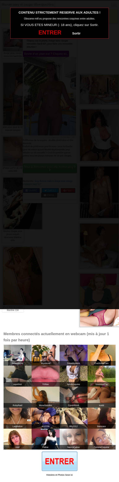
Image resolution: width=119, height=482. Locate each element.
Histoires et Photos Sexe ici (59, 475)
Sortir (76, 33)
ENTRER (50, 32)
